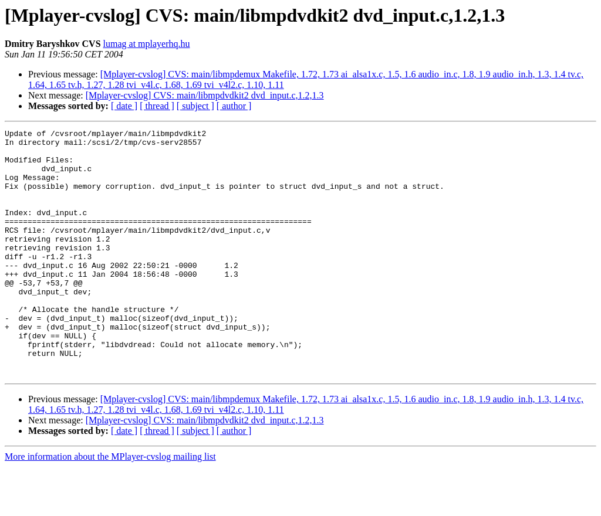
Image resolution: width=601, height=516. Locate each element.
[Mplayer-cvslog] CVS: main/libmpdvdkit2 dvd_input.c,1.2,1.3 (205, 95)
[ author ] (234, 106)
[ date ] (124, 106)
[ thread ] (157, 106)
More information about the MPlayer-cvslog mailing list (110, 506)
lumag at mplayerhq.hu (146, 44)
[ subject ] (195, 106)
